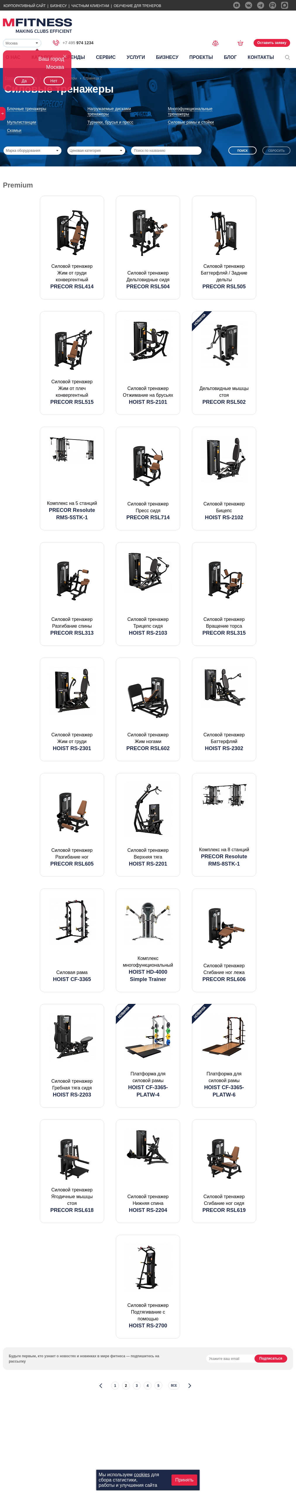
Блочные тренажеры (26, 108)
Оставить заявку (271, 43)
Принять (184, 1479)
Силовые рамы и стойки (191, 122)
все (174, 1385)
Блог (230, 57)
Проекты (201, 57)
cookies (142, 1474)
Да (24, 81)
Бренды (74, 57)
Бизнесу (58, 6)
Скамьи (14, 130)
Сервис (106, 57)
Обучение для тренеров (137, 6)
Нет (53, 81)
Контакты (261, 57)
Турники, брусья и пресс (110, 122)
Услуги (136, 57)
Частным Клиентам (90, 6)
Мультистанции (21, 122)
